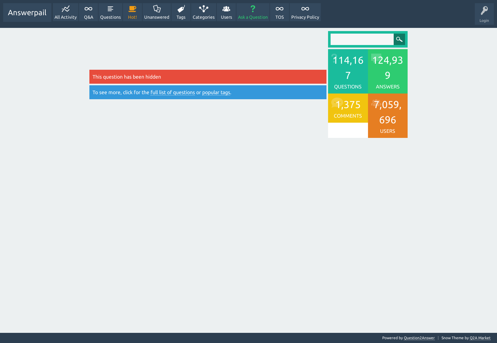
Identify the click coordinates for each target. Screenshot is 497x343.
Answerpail (27, 12)
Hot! (132, 17)
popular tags (216, 92)
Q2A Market (480, 338)
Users (226, 17)
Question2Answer (419, 338)
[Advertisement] (207, 50)
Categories (204, 17)
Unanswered (156, 17)
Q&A (88, 17)
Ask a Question (253, 17)
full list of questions (173, 92)
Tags (181, 17)
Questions (110, 17)
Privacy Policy (305, 17)
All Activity (66, 17)
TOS (279, 17)
